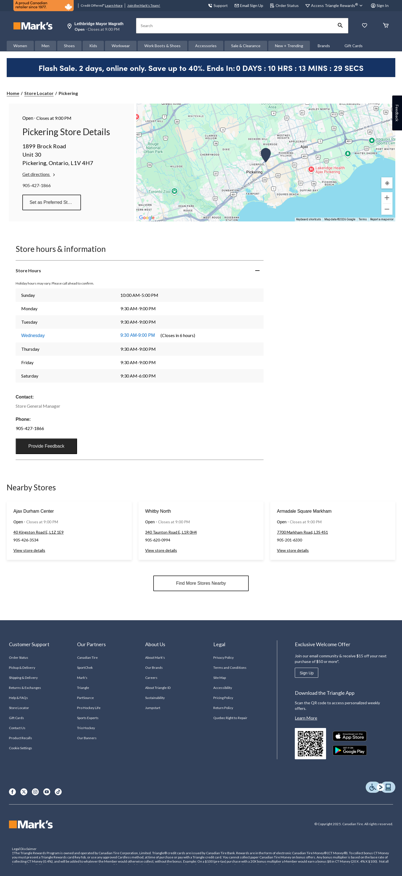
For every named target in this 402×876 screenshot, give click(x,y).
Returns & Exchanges (25, 688)
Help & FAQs (18, 698)
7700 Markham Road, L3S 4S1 (302, 532)
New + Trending (289, 45)
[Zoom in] (387, 197)
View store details (29, 550)
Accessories (206, 45)
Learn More (114, 5)
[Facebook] (12, 791)
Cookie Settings (20, 748)
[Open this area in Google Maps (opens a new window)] (147, 217)
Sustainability (155, 698)
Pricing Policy (223, 698)
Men (45, 45)
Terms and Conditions (230, 667)
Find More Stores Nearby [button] (201, 583)
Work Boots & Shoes (162, 45)
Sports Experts (88, 718)
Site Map (219, 678)
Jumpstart (152, 708)
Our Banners (87, 738)
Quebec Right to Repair (230, 718)
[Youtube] (46, 791)
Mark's (82, 678)
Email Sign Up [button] (248, 5)
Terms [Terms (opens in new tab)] (363, 219)
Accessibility (222, 688)
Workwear (121, 45)
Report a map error (382, 219)
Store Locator (39, 93)
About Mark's (155, 657)
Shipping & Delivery (23, 678)
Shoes (69, 45)
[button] (340, 25)
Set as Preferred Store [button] (52, 202)
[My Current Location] (387, 182)
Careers (151, 678)
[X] (23, 791)
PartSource (85, 698)
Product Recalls (20, 738)
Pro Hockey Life (89, 708)
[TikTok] (58, 791)
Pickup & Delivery (22, 667)
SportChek (85, 667)
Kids (93, 45)
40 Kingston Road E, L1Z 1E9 (38, 532)
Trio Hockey (86, 728)
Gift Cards (353, 45)
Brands (324, 45)
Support (218, 5)
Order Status (284, 5)
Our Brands (154, 667)
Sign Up (307, 673)
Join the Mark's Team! (143, 5)
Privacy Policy (223, 657)
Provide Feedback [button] (46, 446)
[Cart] (386, 26)
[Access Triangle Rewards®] (337, 5)
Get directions (39, 174)
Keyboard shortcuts (308, 219)
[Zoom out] (387, 209)
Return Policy (223, 708)
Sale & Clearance (245, 45)
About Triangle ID (158, 688)
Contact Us (17, 728)
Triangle (83, 688)
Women (20, 45)
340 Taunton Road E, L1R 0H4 (171, 532)
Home (13, 93)
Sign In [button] (380, 5)
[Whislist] (364, 26)
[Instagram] (35, 791)
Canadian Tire (87, 657)
